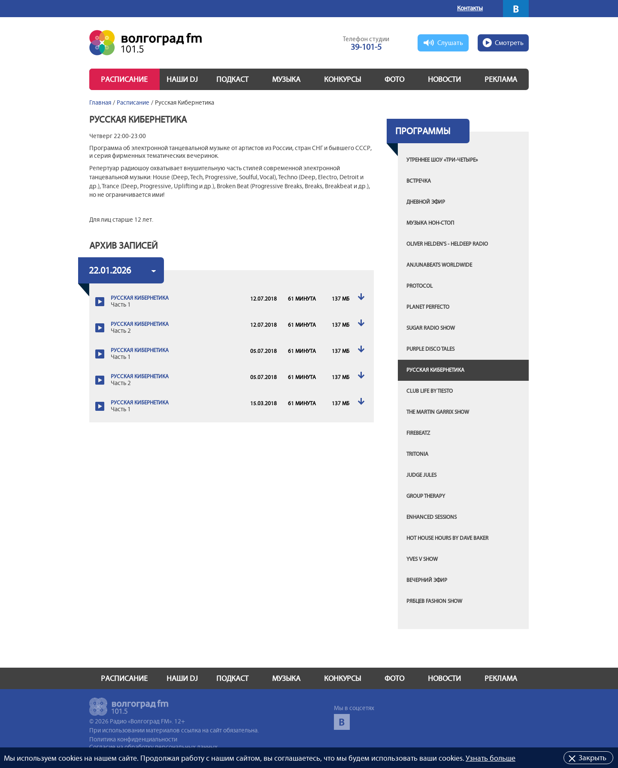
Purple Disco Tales (430, 349)
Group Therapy (425, 496)
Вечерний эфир (426, 580)
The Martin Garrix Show (437, 412)
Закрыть (592, 757)
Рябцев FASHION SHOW (434, 601)
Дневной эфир (425, 202)
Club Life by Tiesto (429, 391)
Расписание (124, 79)
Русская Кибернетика (435, 370)
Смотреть (509, 43)
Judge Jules (421, 475)
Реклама (501, 79)
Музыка (286, 79)
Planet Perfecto (427, 307)
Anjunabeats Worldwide (439, 265)
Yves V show (422, 559)
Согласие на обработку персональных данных (153, 747)
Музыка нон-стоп (430, 223)
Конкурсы (342, 79)
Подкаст (232, 79)
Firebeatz (418, 433)
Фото (394, 79)
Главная (100, 102)
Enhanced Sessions (431, 517)
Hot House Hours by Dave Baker (447, 538)
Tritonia (417, 454)
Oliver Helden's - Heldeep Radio (447, 244)
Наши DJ (182, 79)
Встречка (418, 181)
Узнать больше (490, 758)
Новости (444, 79)
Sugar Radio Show (430, 328)
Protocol (419, 286)
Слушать (450, 43)
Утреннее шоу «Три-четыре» (442, 160)
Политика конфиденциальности (133, 739)
